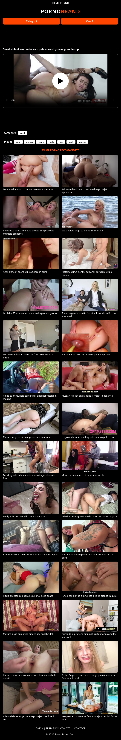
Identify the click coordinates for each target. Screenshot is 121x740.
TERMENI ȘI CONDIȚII (58, 728)
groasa (29, 141)
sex (61, 141)
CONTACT (79, 728)
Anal (22, 133)
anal (18, 141)
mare (41, 141)
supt (71, 141)
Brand (60, 11)
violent (82, 141)
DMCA (39, 728)
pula (52, 141)
